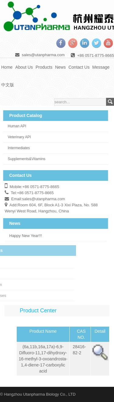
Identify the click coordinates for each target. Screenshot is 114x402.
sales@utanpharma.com (43, 55)
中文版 (7, 84)
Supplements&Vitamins (24, 159)
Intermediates (16, 148)
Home (6, 67)
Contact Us (78, 67)
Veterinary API (16, 137)
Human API (14, 126)
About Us (24, 67)
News (60, 67)
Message (100, 67)
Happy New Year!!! (22, 235)
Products (44, 67)
